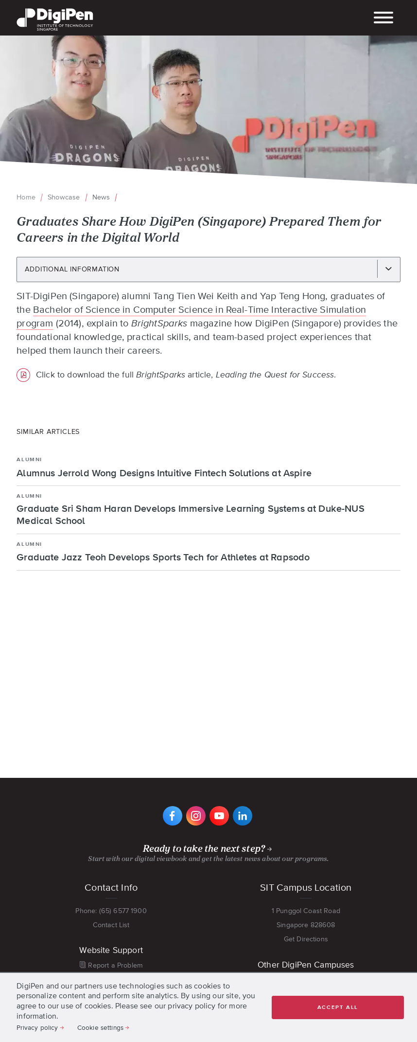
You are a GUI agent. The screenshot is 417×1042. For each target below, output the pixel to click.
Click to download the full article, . (186, 375)
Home (26, 197)
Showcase (64, 197)
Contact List (111, 925)
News (101, 197)
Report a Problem (115, 965)
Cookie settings (100, 1027)
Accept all (337, 1007)
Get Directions (306, 939)
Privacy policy (37, 1027)
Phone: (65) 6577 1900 (110, 911)
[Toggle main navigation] (383, 18)
